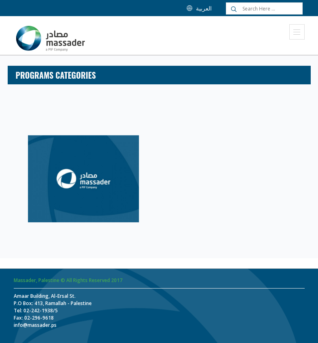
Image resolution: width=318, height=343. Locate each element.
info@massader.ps (35, 325)
